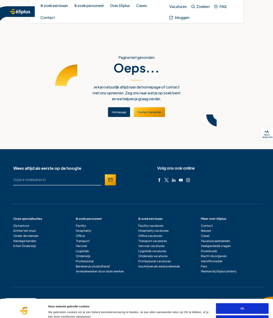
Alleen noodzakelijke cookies (242, 304)
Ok (242, 292)
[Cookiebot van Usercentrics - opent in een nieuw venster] (24, 311)
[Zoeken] (200, 6)
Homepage (119, 112)
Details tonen (57, 310)
